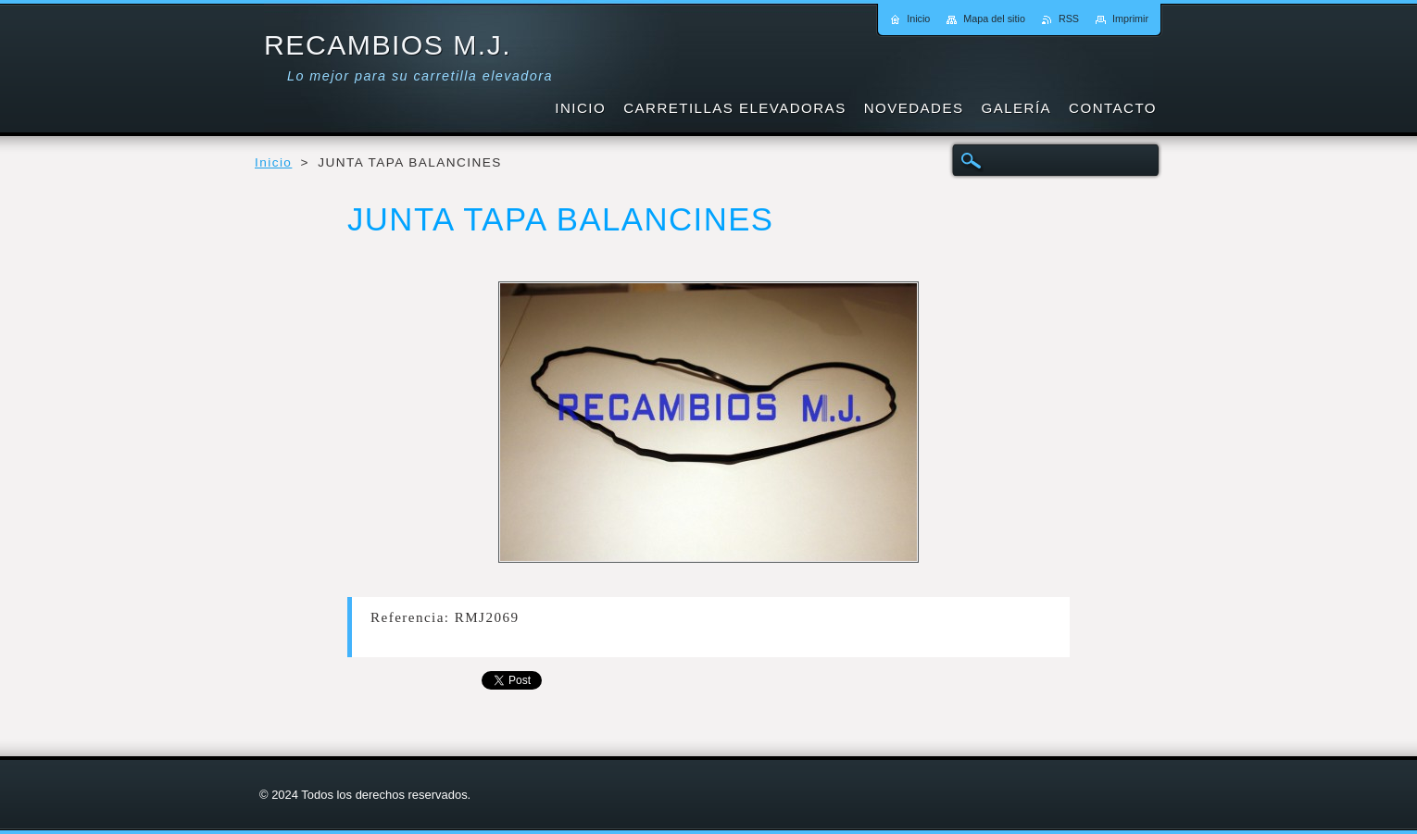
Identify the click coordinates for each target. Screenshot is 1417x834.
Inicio (273, 162)
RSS (1069, 18)
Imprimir (1130, 18)
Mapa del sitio (994, 18)
